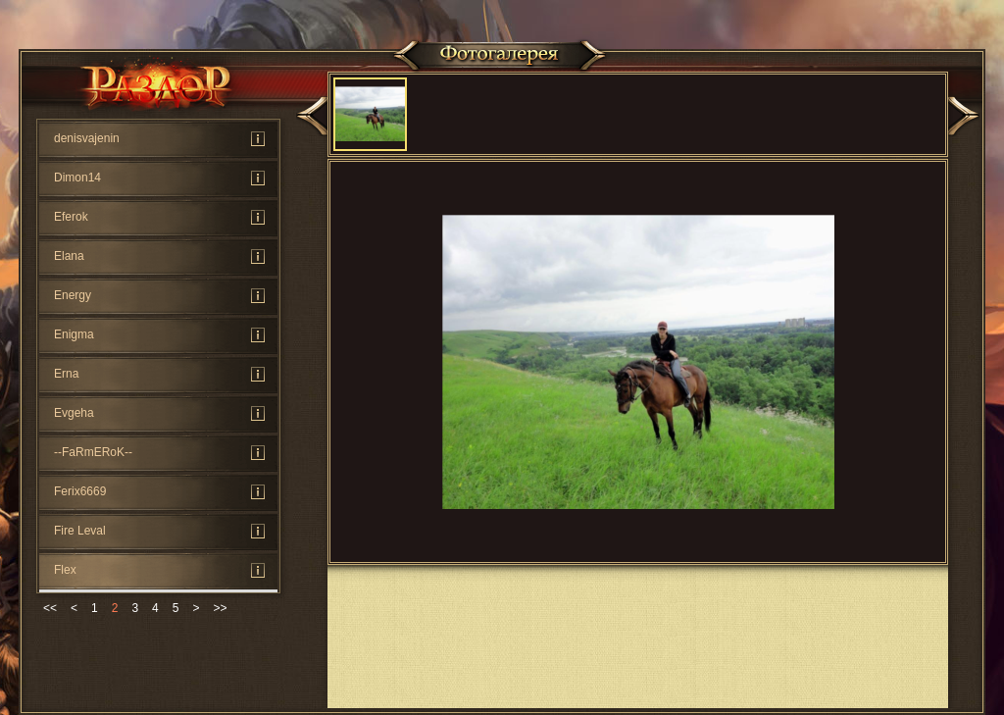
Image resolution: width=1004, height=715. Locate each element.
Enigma (74, 334)
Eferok (71, 217)
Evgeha (74, 413)
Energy (72, 295)
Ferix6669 (80, 491)
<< (50, 608)
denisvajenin (87, 138)
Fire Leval (80, 530)
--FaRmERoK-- (93, 452)
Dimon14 (77, 177)
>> (219, 608)
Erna (66, 374)
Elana (69, 256)
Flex (65, 570)
